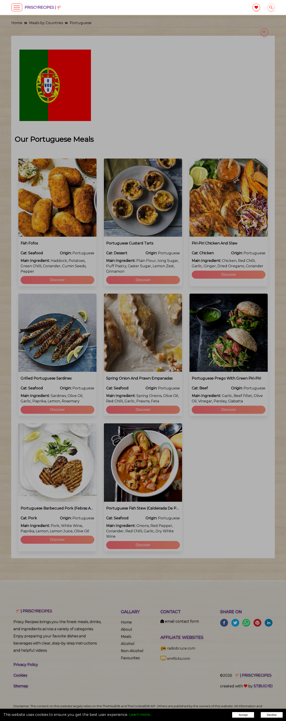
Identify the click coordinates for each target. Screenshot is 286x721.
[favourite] (256, 7)
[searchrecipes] (271, 7)
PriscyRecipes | (43, 7)
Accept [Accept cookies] (243, 715)
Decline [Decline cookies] (271, 715)
